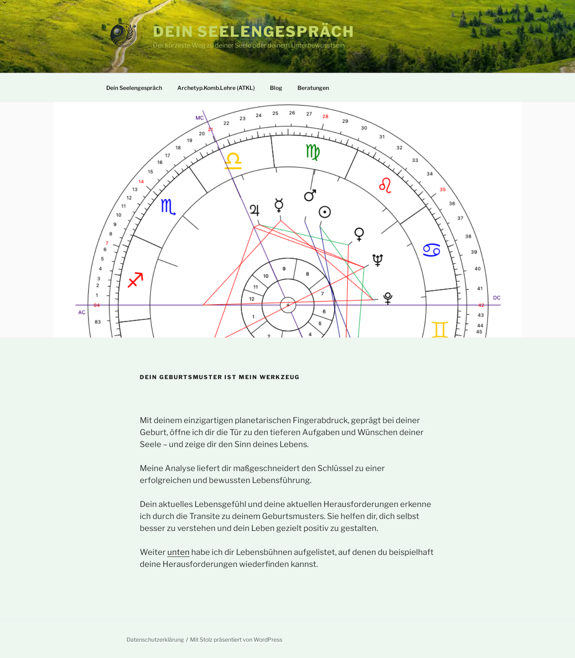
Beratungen (309, 84)
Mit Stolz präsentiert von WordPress (236, 639)
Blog (276, 87)
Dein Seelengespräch (254, 31)
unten (178, 552)
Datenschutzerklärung (155, 639)
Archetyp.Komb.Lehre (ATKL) (212, 84)
